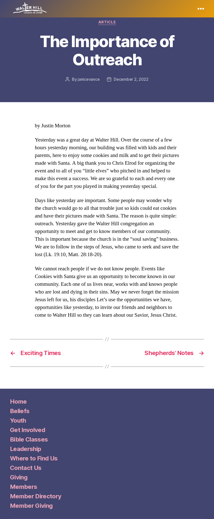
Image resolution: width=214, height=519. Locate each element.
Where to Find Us (33, 458)
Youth (18, 420)
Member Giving (31, 505)
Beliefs (19, 411)
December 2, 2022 (131, 79)
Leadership (25, 448)
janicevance (89, 79)
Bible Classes (29, 439)
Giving (18, 477)
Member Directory (35, 496)
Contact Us (25, 467)
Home (18, 401)
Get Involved (27, 430)
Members (23, 486)
